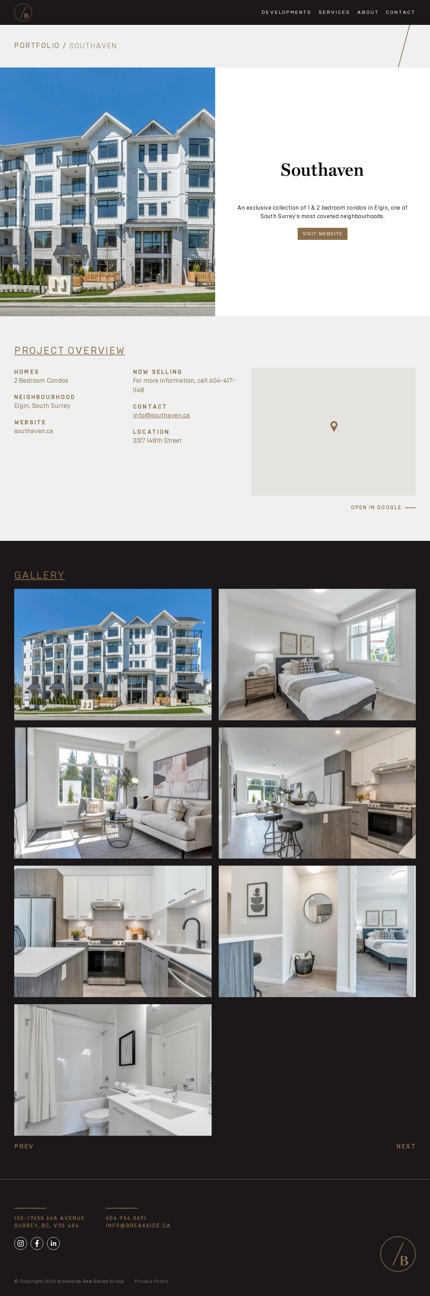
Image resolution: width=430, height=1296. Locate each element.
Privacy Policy (152, 1281)
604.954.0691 (126, 1218)
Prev (24, 1147)
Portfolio (37, 46)
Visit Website (322, 233)
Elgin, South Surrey (42, 406)
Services (334, 12)
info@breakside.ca (138, 1226)
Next (406, 1147)
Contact (401, 12)
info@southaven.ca (161, 416)
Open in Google (376, 507)
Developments (287, 12)
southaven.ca (33, 431)
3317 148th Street (157, 441)
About (368, 12)
